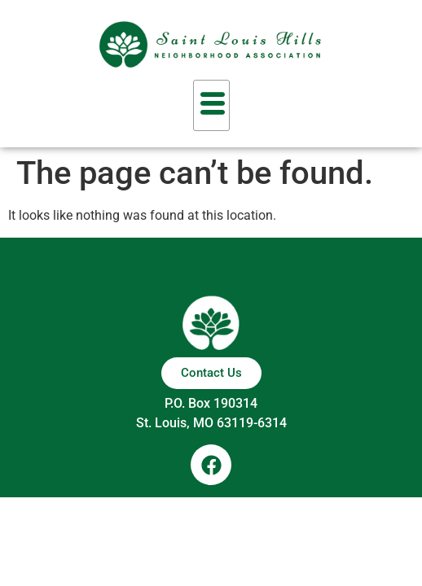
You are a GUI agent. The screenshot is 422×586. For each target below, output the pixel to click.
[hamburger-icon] (211, 105)
